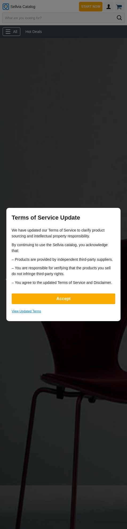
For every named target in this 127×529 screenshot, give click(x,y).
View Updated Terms (26, 311)
